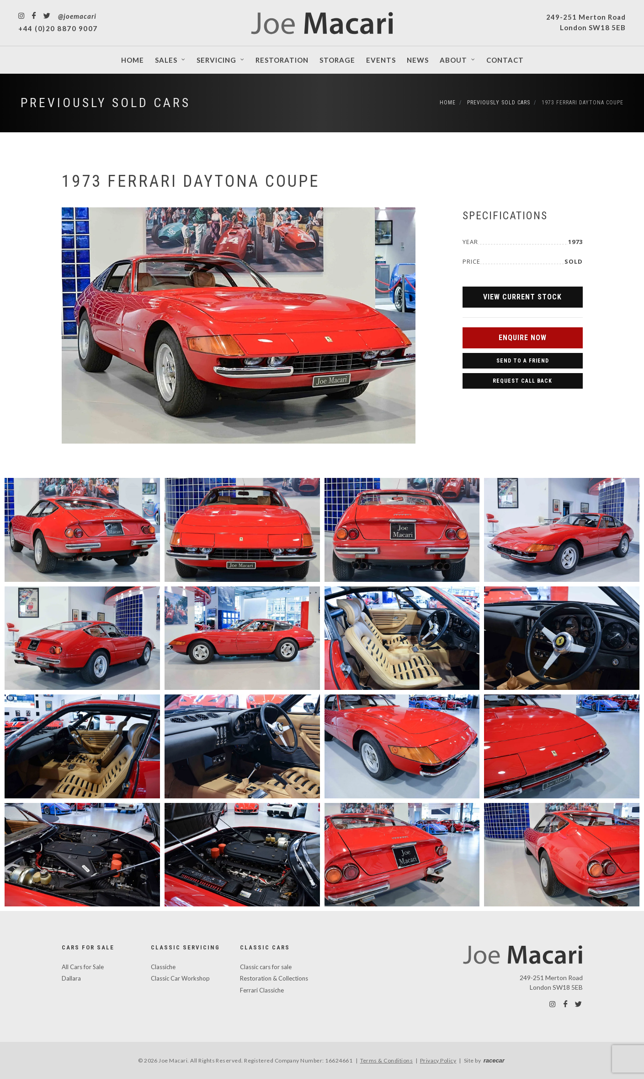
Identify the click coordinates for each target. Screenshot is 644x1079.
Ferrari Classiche (262, 990)
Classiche (163, 967)
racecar (494, 1060)
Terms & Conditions (386, 1060)
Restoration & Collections (274, 978)
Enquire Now (523, 337)
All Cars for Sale (83, 967)
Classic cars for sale (266, 967)
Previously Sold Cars (106, 102)
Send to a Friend (522, 361)
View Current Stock (522, 297)
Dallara (71, 978)
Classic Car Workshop (180, 978)
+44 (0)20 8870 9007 (58, 28)
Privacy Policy (438, 1060)
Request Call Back (522, 381)
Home (448, 102)
